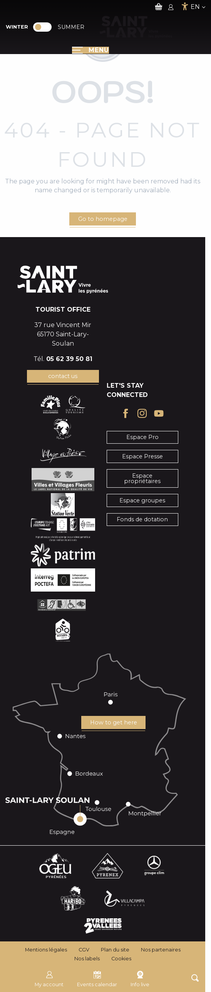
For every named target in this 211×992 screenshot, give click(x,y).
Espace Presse (142, 456)
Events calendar (97, 978)
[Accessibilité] (185, 6)
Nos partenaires (161, 950)
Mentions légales (46, 950)
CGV (84, 950)
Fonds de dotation (142, 519)
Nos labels (87, 958)
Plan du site (115, 950)
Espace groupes (142, 500)
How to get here (113, 722)
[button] (195, 978)
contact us (62, 376)
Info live (140, 978)
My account (49, 978)
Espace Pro (142, 437)
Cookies (121, 958)
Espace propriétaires (142, 478)
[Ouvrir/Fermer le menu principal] (90, 50)
